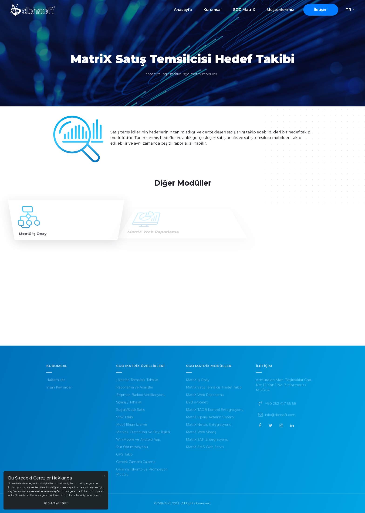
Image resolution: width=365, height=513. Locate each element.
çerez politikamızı (82, 491)
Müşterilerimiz (280, 9)
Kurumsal (212, 9)
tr (348, 9)
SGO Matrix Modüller (200, 74)
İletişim (321, 9)
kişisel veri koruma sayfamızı (46, 491)
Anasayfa (183, 9)
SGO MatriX (244, 9)
